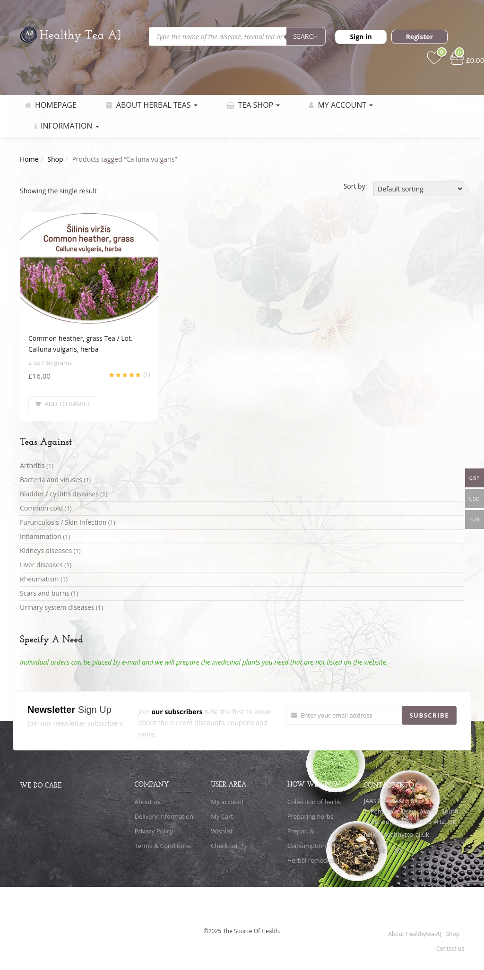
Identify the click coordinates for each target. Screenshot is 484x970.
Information (67, 126)
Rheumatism (39, 578)
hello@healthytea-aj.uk (396, 834)
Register (419, 36)
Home (29, 159)
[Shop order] (418, 189)
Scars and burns (44, 593)
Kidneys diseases (46, 550)
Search (306, 36)
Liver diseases (41, 564)
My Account (341, 105)
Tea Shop (253, 105)
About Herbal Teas (151, 105)
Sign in (361, 36)
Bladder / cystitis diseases (59, 493)
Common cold (41, 507)
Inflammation (40, 536)
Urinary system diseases (57, 607)
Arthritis (32, 465)
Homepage (51, 105)
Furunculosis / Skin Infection (63, 522)
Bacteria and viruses (51, 479)
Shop (55, 159)
